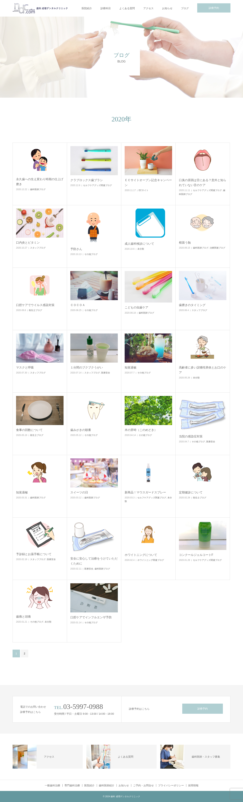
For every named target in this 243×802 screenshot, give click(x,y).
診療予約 (214, 7)
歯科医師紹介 (106, 785)
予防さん (76, 249)
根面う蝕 (185, 242)
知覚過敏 (130, 367)
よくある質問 (127, 8)
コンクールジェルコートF (196, 554)
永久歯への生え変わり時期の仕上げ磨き (39, 182)
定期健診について (191, 492)
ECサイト (143, 190)
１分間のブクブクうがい (86, 367)
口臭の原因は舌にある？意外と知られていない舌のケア (202, 183)
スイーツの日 (79, 492)
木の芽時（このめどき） (141, 429)
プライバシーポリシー (171, 785)
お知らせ (167, 8)
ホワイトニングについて (141, 554)
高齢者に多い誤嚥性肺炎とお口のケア (202, 370)
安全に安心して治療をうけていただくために (94, 561)
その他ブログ (91, 254)
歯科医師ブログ (38, 189)
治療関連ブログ (217, 248)
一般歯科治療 (52, 785)
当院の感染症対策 (191, 436)
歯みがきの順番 (80, 429)
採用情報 (193, 785)
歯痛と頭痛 (23, 616)
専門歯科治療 (72, 785)
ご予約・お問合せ (143, 785)
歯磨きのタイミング (192, 305)
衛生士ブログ (35, 310)
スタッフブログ (38, 248)
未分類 (140, 249)
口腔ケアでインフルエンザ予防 (91, 617)
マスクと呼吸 (25, 367)
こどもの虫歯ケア (136, 307)
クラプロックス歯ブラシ (86, 180)
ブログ (185, 8)
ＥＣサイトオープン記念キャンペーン (148, 183)
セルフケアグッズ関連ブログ (97, 185)
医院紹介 (87, 8)
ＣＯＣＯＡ (77, 305)
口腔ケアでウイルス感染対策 (35, 305)
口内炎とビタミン (28, 242)
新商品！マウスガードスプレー (145, 492)
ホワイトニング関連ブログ (150, 560)
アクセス (148, 8)
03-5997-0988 (83, 706)
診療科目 (105, 8)
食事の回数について (29, 429)
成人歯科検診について (139, 243)
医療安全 (105, 372)
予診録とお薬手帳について (34, 554)
